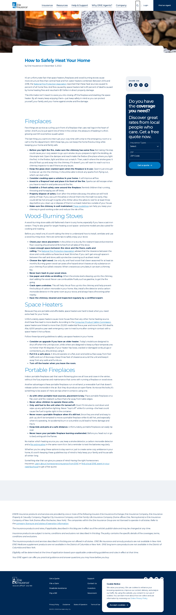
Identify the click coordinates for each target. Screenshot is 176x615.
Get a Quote (54, 578)
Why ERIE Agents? (99, 5)
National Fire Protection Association (50, 84)
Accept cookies (117, 605)
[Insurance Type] (144, 146)
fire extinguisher (38, 444)
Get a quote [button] (143, 165)
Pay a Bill (53, 593)
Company (115, 5)
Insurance (53, 5)
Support (90, 578)
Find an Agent (165, 5)
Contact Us (92, 583)
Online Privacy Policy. (139, 598)
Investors (91, 588)
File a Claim (54, 583)
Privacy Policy (54, 604)
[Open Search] (138, 6)
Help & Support (80, 5)
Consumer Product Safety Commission (93, 322)
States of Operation (80, 604)
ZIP (132, 152)
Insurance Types (138, 143)
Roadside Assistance (58, 588)
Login (145, 5)
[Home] (20, 5)
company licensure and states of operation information (42, 523)
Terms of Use (95, 604)
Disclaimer (66, 604)
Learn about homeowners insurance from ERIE (57, 464)
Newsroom (92, 593)
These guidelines (81, 206)
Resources (65, 5)
